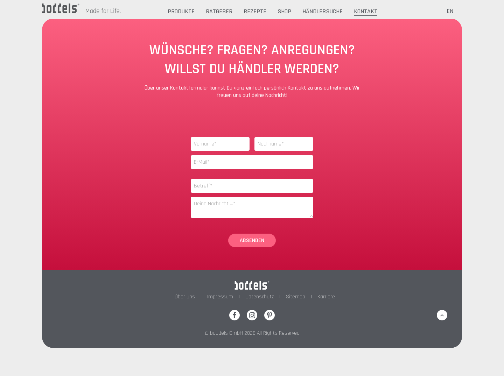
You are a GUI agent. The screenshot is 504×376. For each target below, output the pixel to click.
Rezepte (255, 11)
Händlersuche (322, 11)
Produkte (181, 11)
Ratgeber (219, 11)
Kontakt (365, 11)
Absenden (252, 240)
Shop (284, 11)
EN (450, 11)
